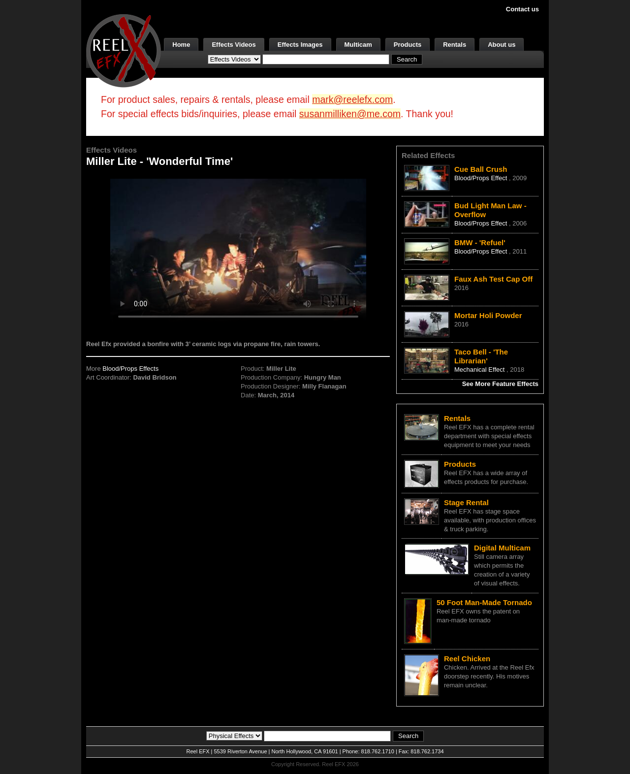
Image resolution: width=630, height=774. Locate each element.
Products (407, 44)
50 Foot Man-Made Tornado (484, 602)
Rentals (454, 44)
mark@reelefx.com (352, 99)
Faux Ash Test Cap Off (493, 279)
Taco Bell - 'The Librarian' (481, 356)
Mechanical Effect (480, 369)
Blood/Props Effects (130, 368)
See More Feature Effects (500, 383)
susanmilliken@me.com (350, 113)
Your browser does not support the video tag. (238, 250)
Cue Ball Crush (480, 169)
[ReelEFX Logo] (123, 50)
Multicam (358, 44)
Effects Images (300, 44)
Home (181, 44)
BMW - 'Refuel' (479, 242)
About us (501, 44)
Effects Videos (233, 44)
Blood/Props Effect (481, 178)
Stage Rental (466, 502)
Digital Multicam (502, 548)
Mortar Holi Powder (488, 315)
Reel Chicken (467, 658)
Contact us (522, 9)
